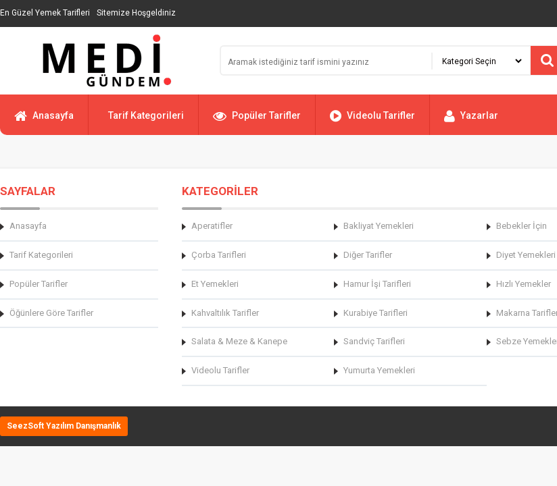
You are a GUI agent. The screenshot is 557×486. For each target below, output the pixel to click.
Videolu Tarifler (372, 121)
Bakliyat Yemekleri (378, 226)
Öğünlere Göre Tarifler (51, 313)
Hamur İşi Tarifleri (377, 284)
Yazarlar (471, 121)
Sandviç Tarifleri (374, 341)
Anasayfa (44, 121)
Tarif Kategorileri (146, 115)
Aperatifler (212, 226)
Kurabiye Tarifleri (375, 313)
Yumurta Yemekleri (379, 370)
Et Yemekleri (215, 284)
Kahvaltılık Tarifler (225, 313)
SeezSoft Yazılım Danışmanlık (64, 426)
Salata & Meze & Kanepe (239, 341)
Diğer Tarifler (367, 255)
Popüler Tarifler (257, 121)
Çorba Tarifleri (218, 255)
